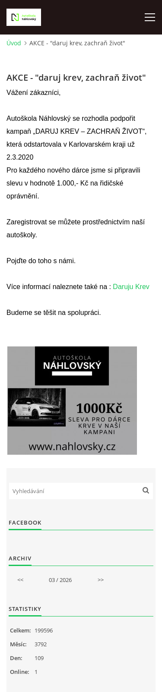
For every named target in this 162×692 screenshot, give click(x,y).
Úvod (13, 43)
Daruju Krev (131, 286)
